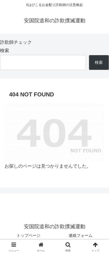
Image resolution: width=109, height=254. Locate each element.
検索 (4, 50)
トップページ (28, 235)
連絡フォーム (80, 235)
